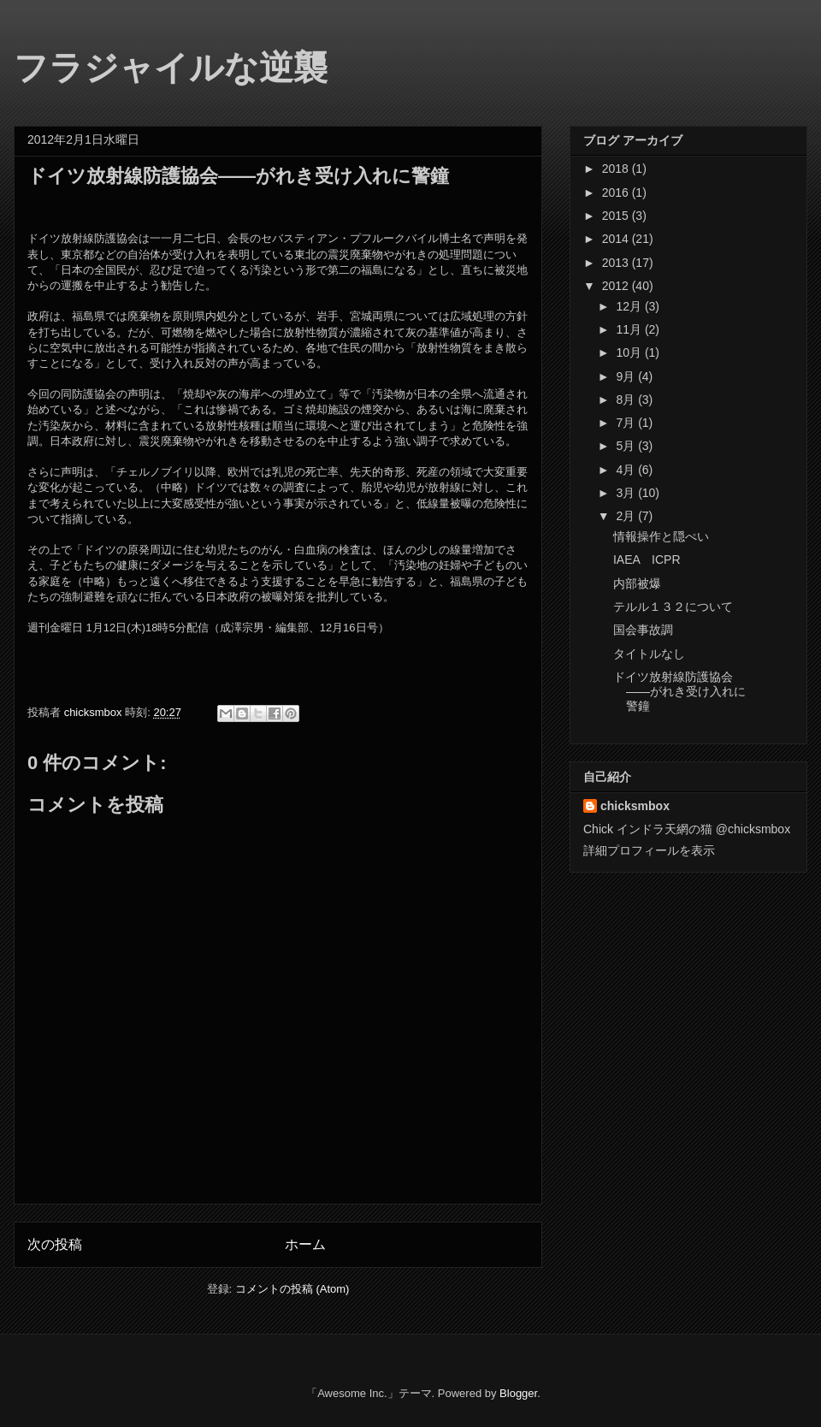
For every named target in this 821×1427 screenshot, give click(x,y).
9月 (627, 376)
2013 (617, 262)
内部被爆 (637, 583)
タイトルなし (649, 653)
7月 (627, 422)
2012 (617, 286)
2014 (617, 239)
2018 (617, 168)
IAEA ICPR (647, 559)
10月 (630, 352)
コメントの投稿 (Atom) (292, 1288)
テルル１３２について (673, 606)
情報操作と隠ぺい (661, 536)
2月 (627, 516)
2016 (617, 192)
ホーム (305, 1244)
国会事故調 (643, 630)
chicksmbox (635, 806)
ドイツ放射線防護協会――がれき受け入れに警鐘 (679, 691)
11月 (630, 329)
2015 (617, 215)
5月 (627, 446)
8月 (627, 399)
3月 (627, 493)
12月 (630, 306)
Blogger (518, 1393)
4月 (627, 470)
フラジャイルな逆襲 (171, 68)
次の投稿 (54, 1244)
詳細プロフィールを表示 (649, 850)
